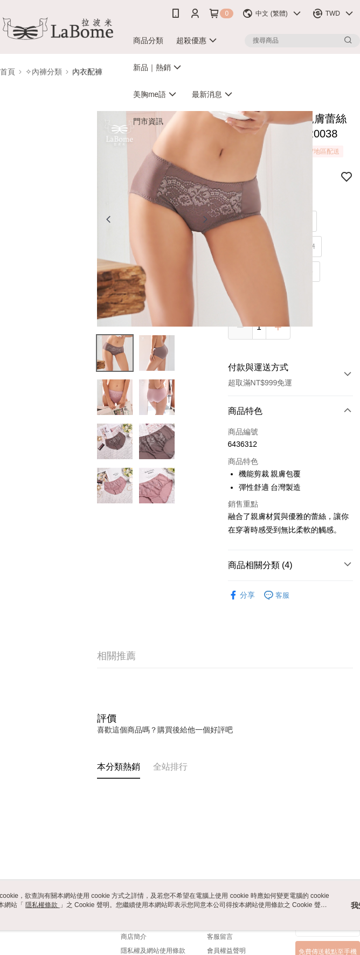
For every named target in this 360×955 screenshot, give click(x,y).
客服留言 (220, 936)
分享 (241, 595)
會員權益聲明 (226, 950)
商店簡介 (134, 936)
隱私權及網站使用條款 (153, 950)
